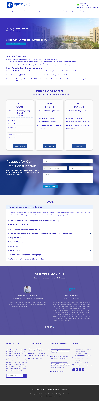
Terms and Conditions (52, 389)
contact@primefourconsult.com (84, 365)
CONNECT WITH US (16, 44)
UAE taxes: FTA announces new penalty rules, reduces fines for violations (60, 350)
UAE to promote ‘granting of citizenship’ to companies (59, 357)
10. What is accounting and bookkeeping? (24, 255)
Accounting (36, 11)
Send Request (50, 186)
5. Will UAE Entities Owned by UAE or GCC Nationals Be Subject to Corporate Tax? (40, 233)
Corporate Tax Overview (36, 358)
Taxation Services (26, 11)
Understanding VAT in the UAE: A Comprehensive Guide (39, 350)
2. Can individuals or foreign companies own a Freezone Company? (34, 221)
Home (32, 389)
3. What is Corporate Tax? (18, 225)
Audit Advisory (63, 11)
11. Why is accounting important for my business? (27, 259)
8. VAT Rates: (13, 246)
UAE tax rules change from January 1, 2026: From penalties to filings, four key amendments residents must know (60, 364)
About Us (88, 11)
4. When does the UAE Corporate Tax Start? (25, 229)
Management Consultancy (76, 11)
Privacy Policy (65, 389)
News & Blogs (40, 389)
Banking (54, 11)
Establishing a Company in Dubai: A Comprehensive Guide (38, 354)
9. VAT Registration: (16, 250)
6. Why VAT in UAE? (15, 238)
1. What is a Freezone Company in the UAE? (25, 207)
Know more (20, 146)
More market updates (57, 371)
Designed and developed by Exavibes (49, 396)
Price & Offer (45, 11)
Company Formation (13, 11)
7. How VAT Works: (15, 242)
